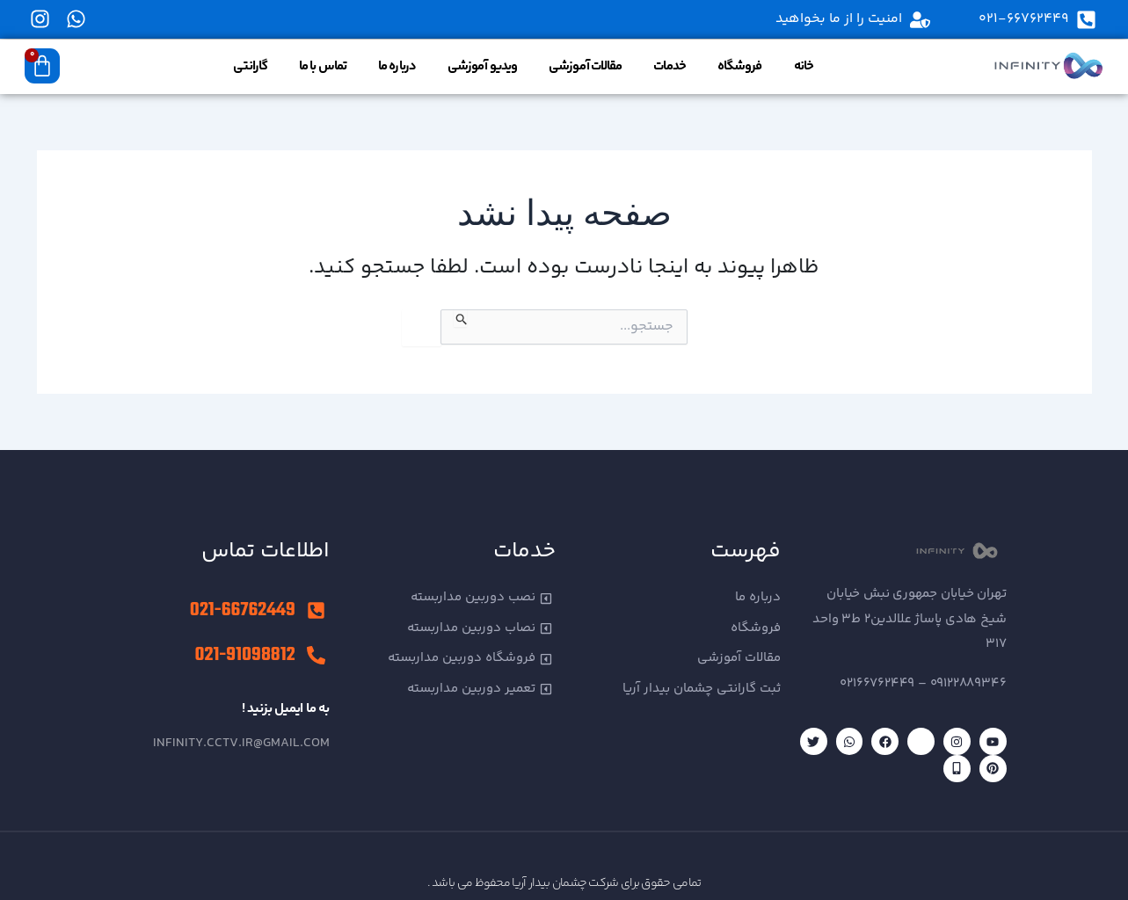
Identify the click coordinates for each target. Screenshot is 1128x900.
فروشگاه (739, 66)
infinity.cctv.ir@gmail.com (241, 743)
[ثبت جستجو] (460, 318)
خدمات (669, 66)
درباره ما (397, 66)
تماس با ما (322, 66)
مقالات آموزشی (585, 66)
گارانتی (250, 66)
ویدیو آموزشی (482, 66)
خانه (803, 66)
